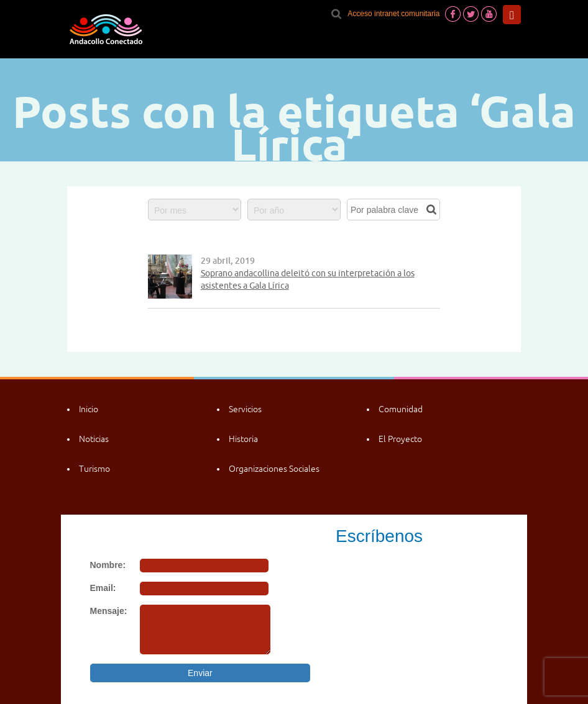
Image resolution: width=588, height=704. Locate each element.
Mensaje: (108, 611)
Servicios (245, 409)
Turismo (94, 469)
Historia (243, 439)
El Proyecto (400, 439)
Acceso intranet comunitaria (393, 13)
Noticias (94, 439)
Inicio (88, 409)
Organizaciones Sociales (274, 469)
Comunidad (401, 409)
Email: (103, 588)
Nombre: (108, 565)
